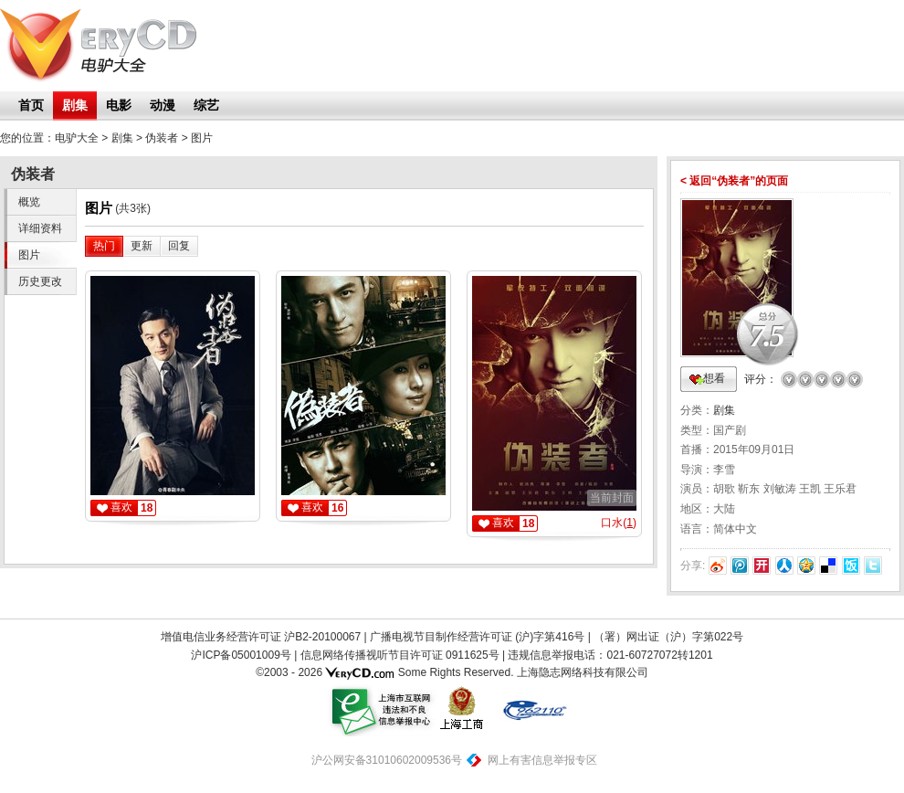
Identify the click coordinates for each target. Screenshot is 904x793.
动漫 (162, 105)
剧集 (75, 105)
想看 (714, 378)
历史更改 (40, 281)
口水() (618, 522)
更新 (141, 245)
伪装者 (161, 138)
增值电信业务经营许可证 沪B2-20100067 (261, 636)
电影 (118, 105)
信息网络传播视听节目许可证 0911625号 (399, 655)
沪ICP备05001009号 (240, 655)
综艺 (206, 105)
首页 (31, 105)
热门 (104, 245)
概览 (29, 202)
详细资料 (40, 228)
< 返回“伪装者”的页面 (734, 180)
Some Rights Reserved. (456, 672)
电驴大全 (77, 138)
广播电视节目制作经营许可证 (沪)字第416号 (477, 636)
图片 (202, 138)
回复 (179, 245)
